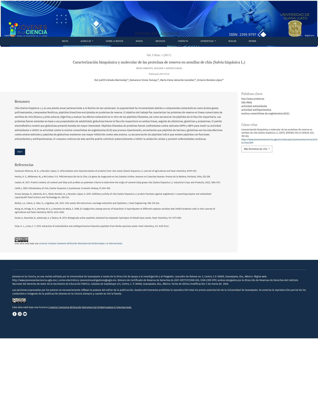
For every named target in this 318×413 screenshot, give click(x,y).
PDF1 (19, 151)
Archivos (160, 41)
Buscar (232, 41)
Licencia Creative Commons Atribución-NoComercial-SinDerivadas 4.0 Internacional (80, 243)
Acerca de (86, 41)
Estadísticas (207, 41)
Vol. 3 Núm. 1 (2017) (159, 55)
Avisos (139, 41)
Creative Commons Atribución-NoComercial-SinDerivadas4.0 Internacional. (90, 313)
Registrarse (309, 35)
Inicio (65, 41)
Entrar (252, 41)
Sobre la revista (114, 41)
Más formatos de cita (256, 148)
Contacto (183, 41)
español (9, 35)
